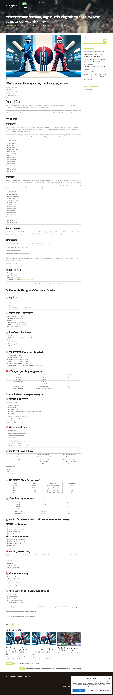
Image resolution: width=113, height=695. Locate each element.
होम (34, 3)
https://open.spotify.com (26, 279)
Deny (91, 690)
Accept (79, 690)
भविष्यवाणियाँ (41, 3)
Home (7, 25)
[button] (110, 678)
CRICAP (58, 3)
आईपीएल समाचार (66, 686)
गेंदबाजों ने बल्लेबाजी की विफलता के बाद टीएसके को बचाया (95, 71)
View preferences (105, 690)
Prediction (12, 25)
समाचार (49, 3)
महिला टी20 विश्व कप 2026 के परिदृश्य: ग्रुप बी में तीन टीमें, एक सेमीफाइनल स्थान (69, 649)
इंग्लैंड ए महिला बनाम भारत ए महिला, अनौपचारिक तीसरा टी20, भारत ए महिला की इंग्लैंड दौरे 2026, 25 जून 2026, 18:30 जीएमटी (42, 651)
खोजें (86, 37)
